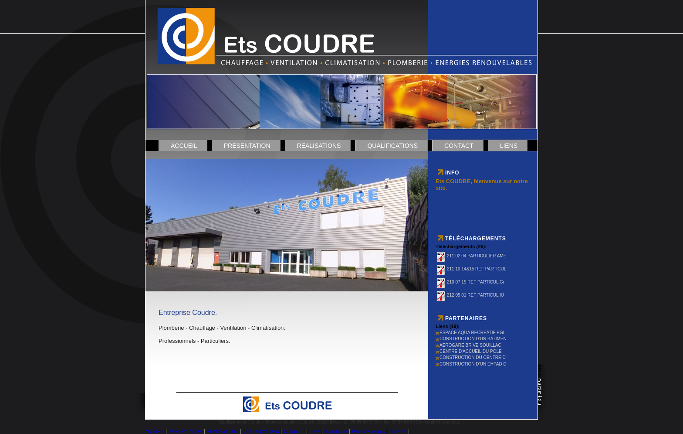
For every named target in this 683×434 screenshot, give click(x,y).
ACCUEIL (184, 145)
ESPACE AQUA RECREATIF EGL (470, 332)
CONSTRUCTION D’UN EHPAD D (471, 364)
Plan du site (336, 431)
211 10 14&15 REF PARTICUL (471, 269)
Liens (508, 145)
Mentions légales (368, 431)
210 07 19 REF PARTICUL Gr (470, 282)
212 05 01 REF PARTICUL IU (470, 295)
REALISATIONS (319, 145)
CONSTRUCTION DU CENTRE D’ (471, 357)
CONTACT (458, 145)
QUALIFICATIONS (392, 145)
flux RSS (397, 431)
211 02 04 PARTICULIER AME (471, 255)
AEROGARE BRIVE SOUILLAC (468, 345)
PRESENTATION (247, 145)
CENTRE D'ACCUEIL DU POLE (469, 351)
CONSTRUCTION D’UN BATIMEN (471, 338)
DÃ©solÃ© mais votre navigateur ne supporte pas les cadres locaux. (287, 221)
